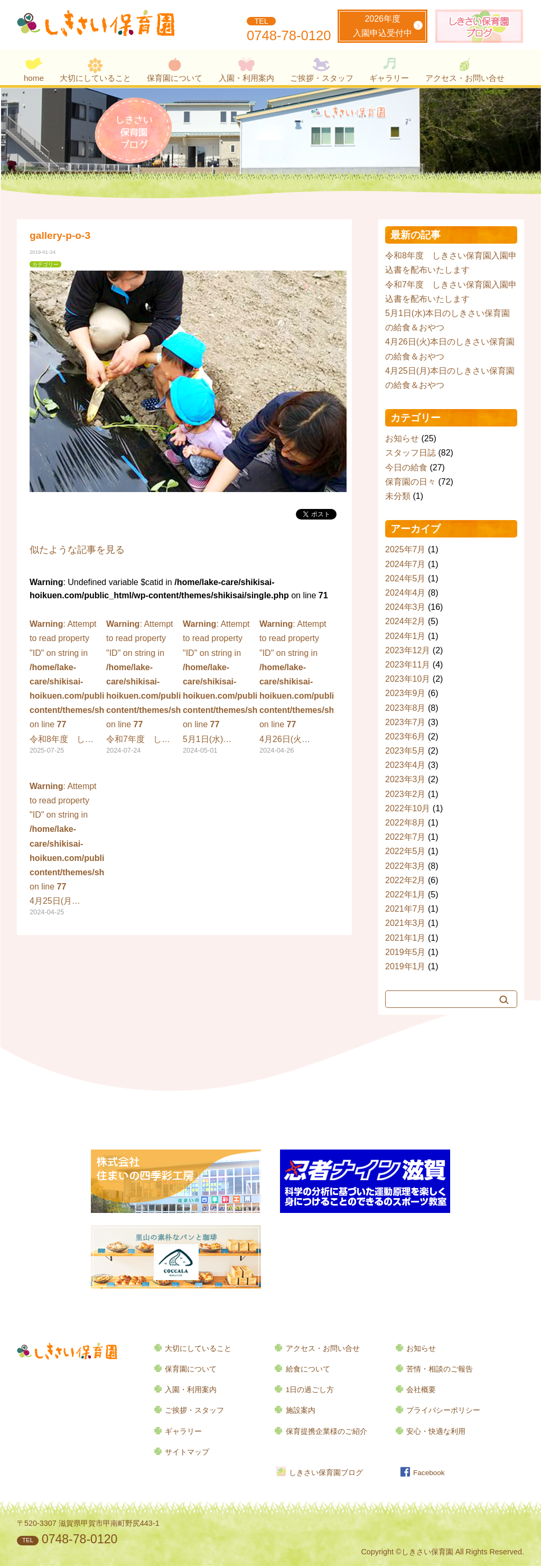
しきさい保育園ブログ (326, 1473)
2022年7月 (405, 836)
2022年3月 (405, 865)
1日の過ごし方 (310, 1390)
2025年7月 (405, 549)
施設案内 (300, 1410)
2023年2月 (405, 794)
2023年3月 (405, 779)
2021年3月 (405, 923)
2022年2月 (405, 880)
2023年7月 (405, 722)
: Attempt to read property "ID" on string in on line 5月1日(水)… (220, 687)
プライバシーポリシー (443, 1410)
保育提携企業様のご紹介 (326, 1431)
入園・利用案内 (246, 77)
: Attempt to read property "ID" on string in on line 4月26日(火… (296, 687)
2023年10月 (407, 678)
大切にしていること (95, 77)
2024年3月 (405, 607)
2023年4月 (405, 765)
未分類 (398, 496)
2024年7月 (405, 564)
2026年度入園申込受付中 (382, 26)
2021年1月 (405, 937)
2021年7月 (405, 908)
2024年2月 (405, 621)
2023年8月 (405, 707)
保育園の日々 (410, 481)
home (34, 77)
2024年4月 (405, 592)
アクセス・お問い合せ (465, 77)
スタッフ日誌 (410, 452)
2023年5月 (405, 750)
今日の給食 (406, 467)
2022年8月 (405, 822)
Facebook (429, 1473)
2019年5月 (405, 952)
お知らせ (402, 438)
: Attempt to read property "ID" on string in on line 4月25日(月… (67, 850)
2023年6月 (405, 736)
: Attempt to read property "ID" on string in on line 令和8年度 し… (67, 687)
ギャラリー (389, 77)
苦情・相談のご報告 (439, 1369)
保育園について (174, 77)
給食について (308, 1369)
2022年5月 (405, 851)
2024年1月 (405, 636)
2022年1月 (405, 894)
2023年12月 (407, 650)
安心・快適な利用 (435, 1431)
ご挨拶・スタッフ (321, 77)
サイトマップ (187, 1452)
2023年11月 (407, 664)
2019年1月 (405, 966)
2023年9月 (405, 693)
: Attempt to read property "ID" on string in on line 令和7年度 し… (143, 687)
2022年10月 (407, 808)
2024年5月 (405, 578)
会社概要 (421, 1390)
